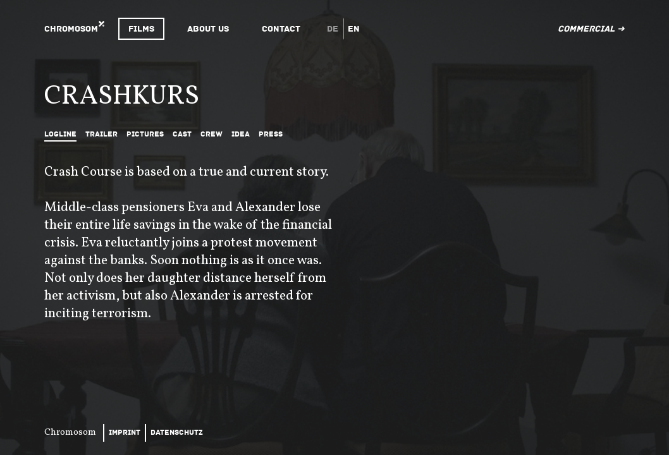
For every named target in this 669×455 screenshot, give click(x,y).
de (332, 28)
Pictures (145, 134)
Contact (281, 28)
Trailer (101, 134)
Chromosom (71, 28)
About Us (208, 28)
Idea (240, 134)
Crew (211, 134)
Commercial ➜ (591, 28)
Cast (182, 134)
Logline (60, 134)
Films (141, 28)
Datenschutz (176, 432)
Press (271, 134)
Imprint (124, 432)
